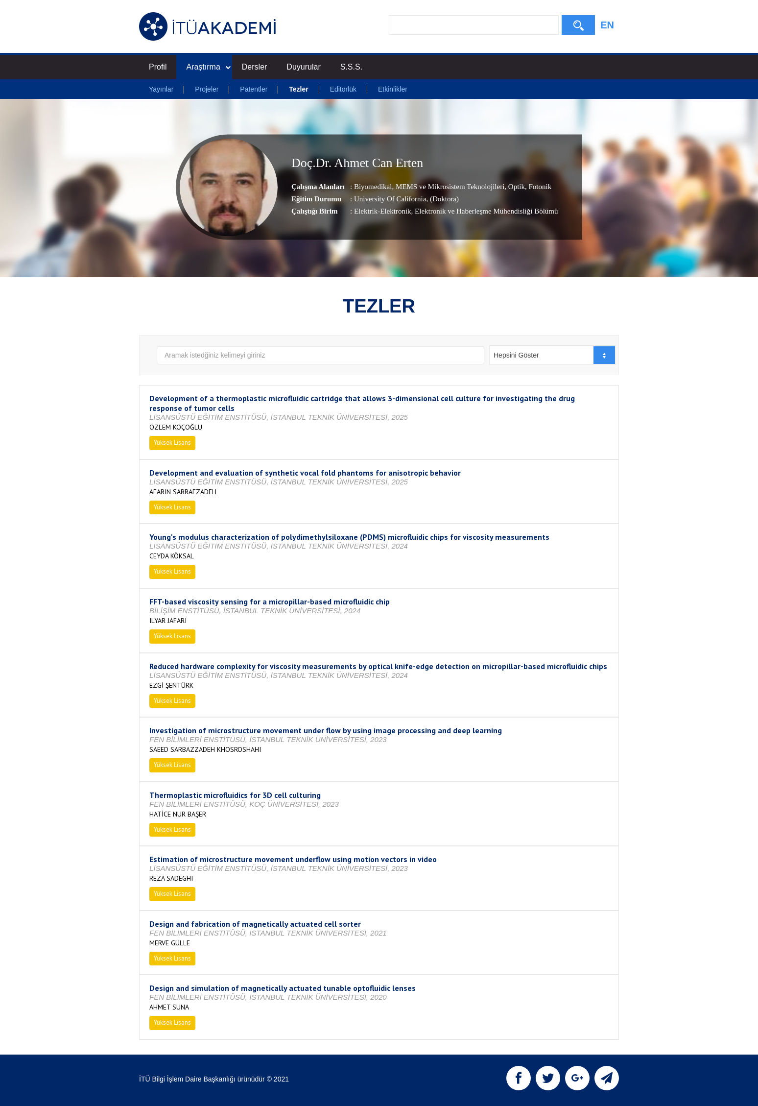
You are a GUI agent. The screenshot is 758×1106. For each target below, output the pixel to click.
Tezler (298, 89)
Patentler (253, 89)
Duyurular (303, 67)
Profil (157, 67)
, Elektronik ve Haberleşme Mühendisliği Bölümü (484, 211)
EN (607, 25)
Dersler (254, 67)
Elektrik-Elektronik (382, 211)
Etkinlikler (392, 89)
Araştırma (208, 67)
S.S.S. (351, 67)
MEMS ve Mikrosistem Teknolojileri (449, 187)
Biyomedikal (373, 187)
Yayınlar (161, 89)
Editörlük (343, 89)
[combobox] (552, 355)
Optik (515, 187)
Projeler (206, 89)
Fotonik (539, 187)
